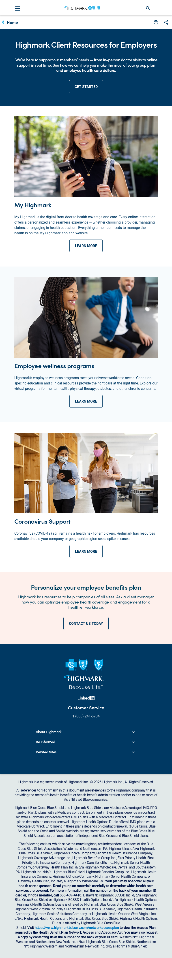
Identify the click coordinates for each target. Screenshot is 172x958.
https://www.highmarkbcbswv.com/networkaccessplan (77, 927)
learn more (86, 245)
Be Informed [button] (45, 742)
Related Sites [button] (46, 752)
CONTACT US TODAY (86, 623)
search (148, 8)
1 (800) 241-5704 (86, 716)
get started (86, 86)
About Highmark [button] (48, 732)
